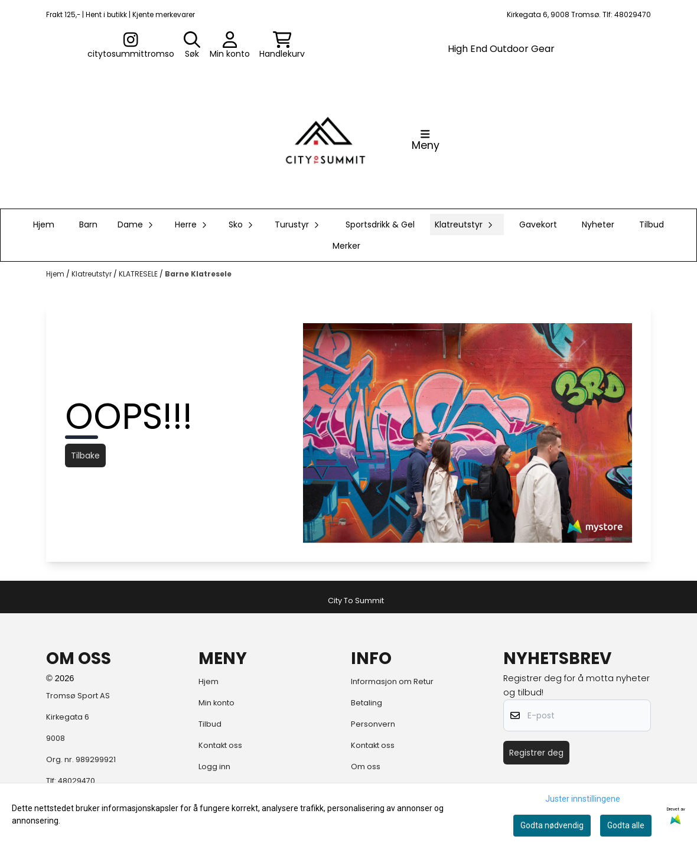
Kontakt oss (220, 745)
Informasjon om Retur (392, 681)
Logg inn (214, 767)
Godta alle (625, 825)
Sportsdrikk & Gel (380, 224)
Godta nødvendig (552, 825)
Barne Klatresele (198, 274)
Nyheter (598, 224)
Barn (88, 224)
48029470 (76, 781)
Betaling (366, 703)
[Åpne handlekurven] (282, 45)
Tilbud (651, 224)
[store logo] (325, 140)
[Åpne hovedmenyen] (425, 140)
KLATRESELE (139, 274)
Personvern (373, 724)
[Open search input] (192, 45)
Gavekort (538, 224)
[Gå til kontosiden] (131, 45)
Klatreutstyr (92, 274)
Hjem (56, 274)
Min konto (216, 703)
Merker (346, 246)
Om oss (365, 767)
